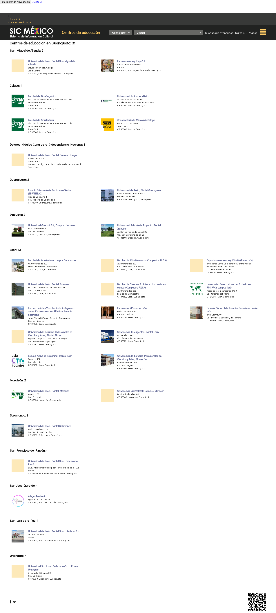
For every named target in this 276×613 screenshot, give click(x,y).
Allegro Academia (37, 496)
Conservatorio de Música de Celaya (136, 120)
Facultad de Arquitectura (41, 120)
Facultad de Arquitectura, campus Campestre (52, 260)
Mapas (253, 33)
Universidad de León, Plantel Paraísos (48, 284)
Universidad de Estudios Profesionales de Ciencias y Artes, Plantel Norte (50, 333)
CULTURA (37, 1)
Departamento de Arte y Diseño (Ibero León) (229, 260)
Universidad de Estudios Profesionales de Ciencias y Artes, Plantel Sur (139, 357)
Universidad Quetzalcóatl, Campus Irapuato (51, 225)
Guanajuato (15, 19)
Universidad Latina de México (133, 96)
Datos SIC (241, 33)
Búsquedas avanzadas (219, 33)
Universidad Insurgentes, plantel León (138, 332)
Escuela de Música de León (132, 308)
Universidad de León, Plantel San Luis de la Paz (53, 531)
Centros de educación (21, 22)
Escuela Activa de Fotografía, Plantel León (50, 356)
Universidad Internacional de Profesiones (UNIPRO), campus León (228, 286)
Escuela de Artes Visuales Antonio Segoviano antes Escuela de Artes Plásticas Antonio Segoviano (51, 311)
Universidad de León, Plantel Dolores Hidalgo (52, 155)
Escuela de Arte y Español (131, 61)
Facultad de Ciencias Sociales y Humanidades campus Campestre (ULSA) (141, 286)
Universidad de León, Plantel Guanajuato (139, 190)
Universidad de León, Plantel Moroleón (48, 391)
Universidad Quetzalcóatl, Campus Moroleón (140, 391)
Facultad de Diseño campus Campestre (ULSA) (142, 260)
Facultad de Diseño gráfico (42, 96)
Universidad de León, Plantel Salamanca (49, 426)
